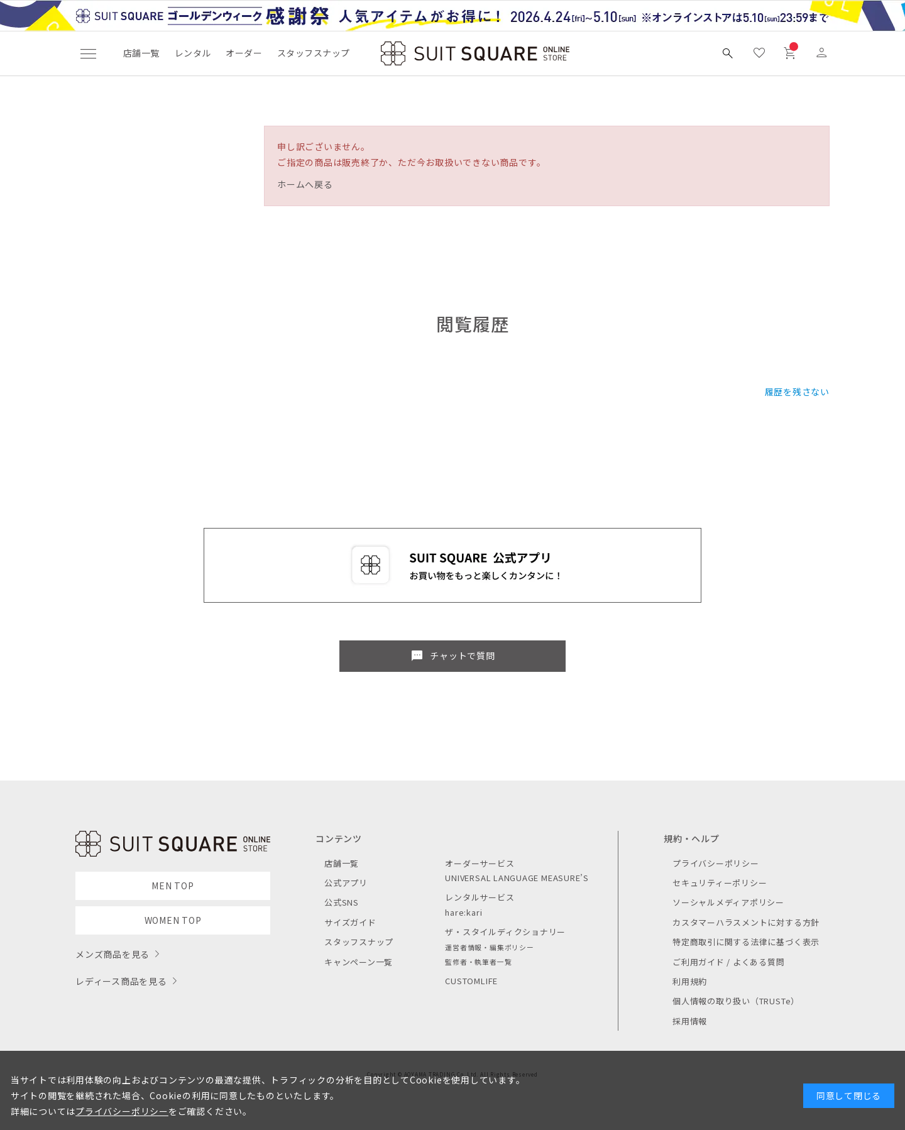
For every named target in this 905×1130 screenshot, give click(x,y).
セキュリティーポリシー (719, 883)
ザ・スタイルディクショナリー (505, 932)
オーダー (244, 53)
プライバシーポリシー (715, 863)
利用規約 (689, 981)
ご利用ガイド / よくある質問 (728, 962)
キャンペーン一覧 (358, 962)
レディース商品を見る (121, 981)
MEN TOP (172, 885)
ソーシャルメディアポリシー (728, 902)
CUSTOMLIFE (471, 981)
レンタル (193, 53)
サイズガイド (350, 922)
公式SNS (341, 902)
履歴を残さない (797, 391)
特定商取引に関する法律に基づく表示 (746, 942)
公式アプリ (346, 883)
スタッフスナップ (313, 53)
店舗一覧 (141, 53)
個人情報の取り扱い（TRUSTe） (735, 1001)
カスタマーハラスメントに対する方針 (746, 922)
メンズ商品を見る (112, 954)
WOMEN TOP (173, 920)
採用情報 (689, 1021)
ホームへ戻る (305, 184)
